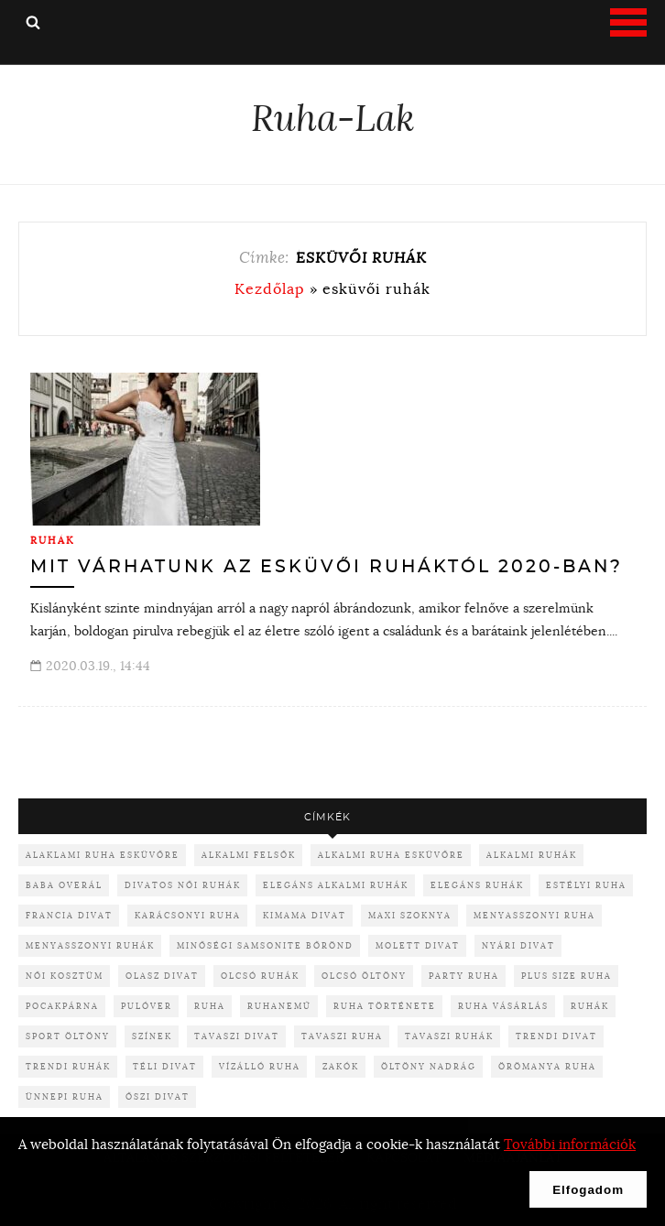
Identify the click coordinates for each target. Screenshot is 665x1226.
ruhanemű (279, 1006)
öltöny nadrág (428, 1066)
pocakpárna (62, 1006)
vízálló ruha (259, 1066)
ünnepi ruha (65, 1096)
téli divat (165, 1066)
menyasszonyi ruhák (90, 945)
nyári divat (518, 945)
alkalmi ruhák (531, 855)
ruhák (590, 1006)
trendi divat (556, 1036)
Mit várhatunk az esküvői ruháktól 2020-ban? (326, 567)
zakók (340, 1066)
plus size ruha (566, 976)
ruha (209, 1006)
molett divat (418, 945)
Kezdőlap (269, 288)
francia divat (69, 915)
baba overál (64, 885)
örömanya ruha (547, 1066)
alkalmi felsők (249, 855)
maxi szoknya (410, 915)
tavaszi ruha (342, 1036)
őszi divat (157, 1096)
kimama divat (304, 915)
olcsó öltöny (364, 976)
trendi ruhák (68, 1066)
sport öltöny (68, 1036)
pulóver (146, 1006)
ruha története (384, 1006)
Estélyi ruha (586, 885)
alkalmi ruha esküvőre (391, 855)
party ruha (464, 976)
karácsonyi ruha (188, 915)
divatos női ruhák (183, 885)
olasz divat (162, 976)
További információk (570, 1144)
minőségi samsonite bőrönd (265, 945)
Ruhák (52, 540)
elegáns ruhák (477, 885)
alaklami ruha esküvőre (103, 855)
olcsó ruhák (260, 976)
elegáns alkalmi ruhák (336, 885)
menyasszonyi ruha (534, 915)
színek (152, 1036)
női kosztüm (65, 976)
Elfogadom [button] (588, 1190)
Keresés (33, 22)
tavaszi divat (236, 1036)
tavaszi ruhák (449, 1036)
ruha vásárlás (503, 1006)
